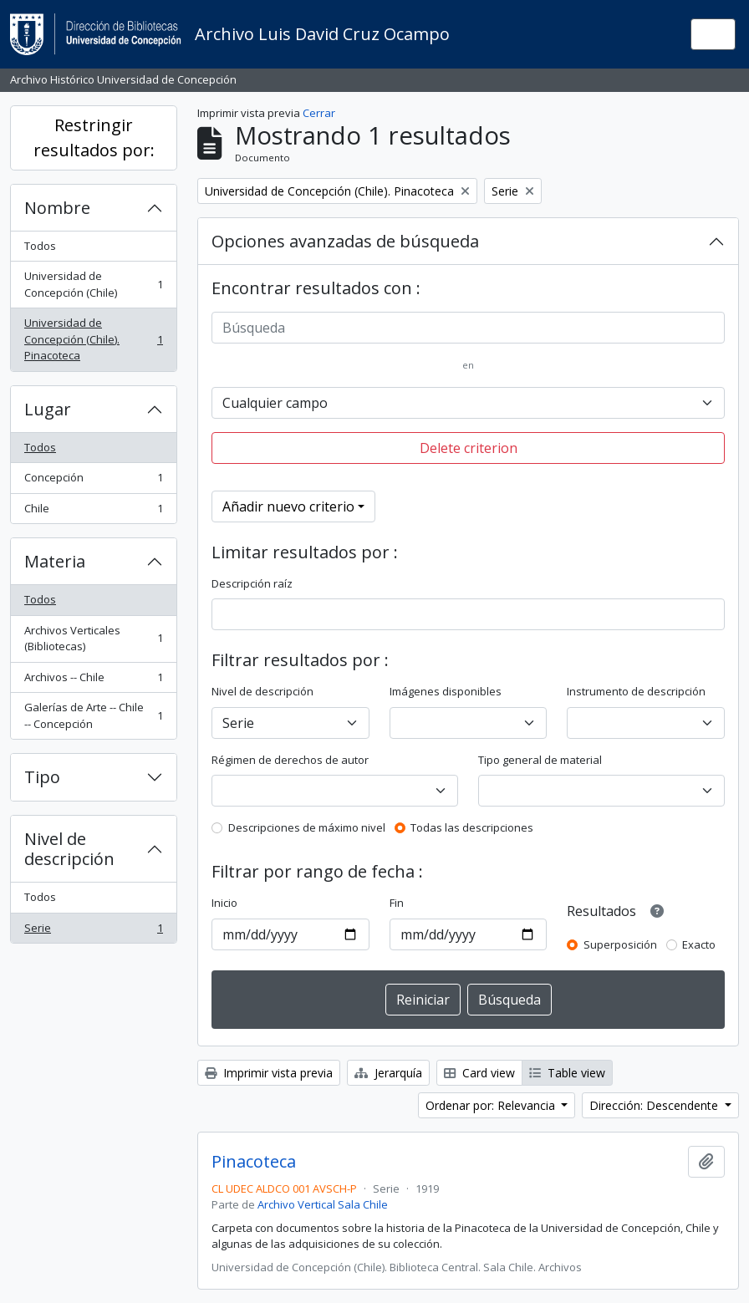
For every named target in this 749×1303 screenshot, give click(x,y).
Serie (93, 931)
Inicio (224, 902)
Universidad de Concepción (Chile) (93, 284)
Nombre (57, 207)
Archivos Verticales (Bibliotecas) (93, 638)
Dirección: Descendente (655, 1105)
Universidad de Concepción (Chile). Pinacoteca (93, 339)
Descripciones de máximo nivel (306, 827)
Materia (54, 561)
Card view (479, 1073)
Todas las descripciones (471, 827)
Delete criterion (468, 448)
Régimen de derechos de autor (290, 759)
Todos (40, 245)
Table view (567, 1073)
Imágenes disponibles (446, 691)
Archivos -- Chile (93, 680)
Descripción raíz (252, 583)
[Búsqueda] (468, 328)
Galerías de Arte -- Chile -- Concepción (93, 715)
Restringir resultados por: (94, 137)
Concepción (93, 481)
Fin (397, 902)
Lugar (47, 409)
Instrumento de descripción (636, 691)
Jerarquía (388, 1073)
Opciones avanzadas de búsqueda (345, 241)
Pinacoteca (253, 1162)
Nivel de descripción (69, 848)
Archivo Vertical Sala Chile (322, 1204)
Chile (93, 512)
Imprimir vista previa (269, 1073)
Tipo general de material (540, 759)
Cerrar (319, 112)
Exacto (699, 944)
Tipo (42, 777)
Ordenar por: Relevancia (491, 1105)
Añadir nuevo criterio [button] (288, 506)
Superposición (620, 944)
